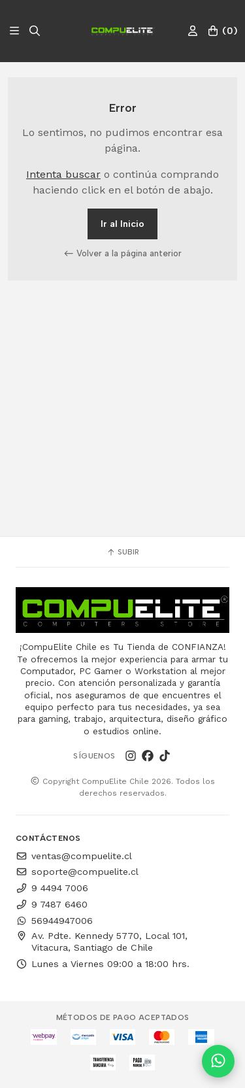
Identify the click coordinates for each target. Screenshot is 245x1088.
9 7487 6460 (52, 904)
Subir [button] (122, 551)
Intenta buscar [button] (63, 174)
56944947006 (54, 920)
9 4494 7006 (52, 888)
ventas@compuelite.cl (74, 856)
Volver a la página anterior (122, 253)
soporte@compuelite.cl (77, 871)
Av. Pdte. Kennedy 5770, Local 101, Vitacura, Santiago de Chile (102, 941)
